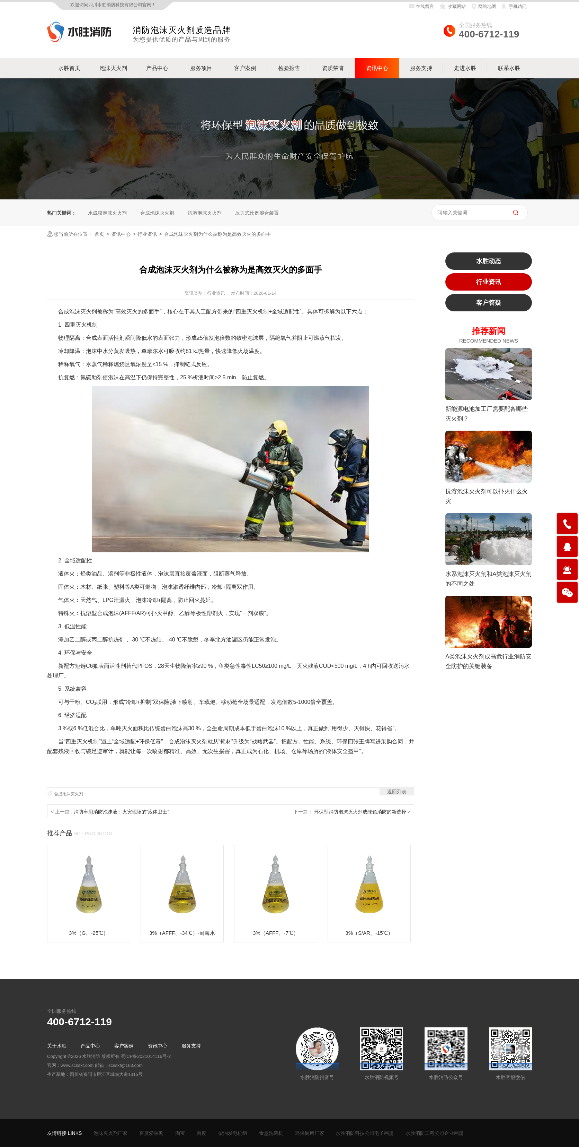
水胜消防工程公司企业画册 (435, 1133)
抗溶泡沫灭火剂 (205, 213)
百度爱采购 (151, 1133)
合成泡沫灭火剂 (157, 213)
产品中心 (90, 1046)
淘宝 (180, 1133)
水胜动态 (488, 261)
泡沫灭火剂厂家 (110, 1133)
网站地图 (484, 6)
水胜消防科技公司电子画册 (365, 1133)
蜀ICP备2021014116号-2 (146, 1056)
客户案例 (124, 1046)
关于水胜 (56, 1046)
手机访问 (514, 6)
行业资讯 (147, 234)
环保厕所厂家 (309, 1133)
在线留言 (421, 6)
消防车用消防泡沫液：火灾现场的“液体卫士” (121, 811)
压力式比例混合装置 (257, 213)
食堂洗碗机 (271, 1133)
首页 (99, 234)
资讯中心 (121, 234)
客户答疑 (488, 302)
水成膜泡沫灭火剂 (107, 213)
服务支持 (191, 1046)
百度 (201, 1133)
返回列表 (397, 791)
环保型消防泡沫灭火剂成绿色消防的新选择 (361, 811)
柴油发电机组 (232, 1133)
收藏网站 (452, 6)
